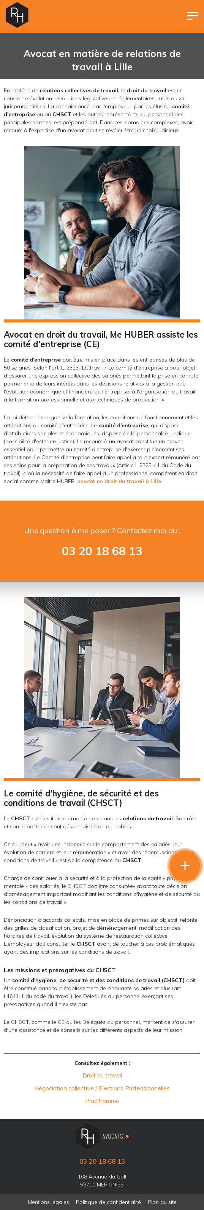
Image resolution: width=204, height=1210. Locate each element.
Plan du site (162, 1202)
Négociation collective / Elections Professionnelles (102, 1088)
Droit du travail (102, 1075)
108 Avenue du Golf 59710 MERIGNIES (102, 1180)
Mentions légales (48, 1202)
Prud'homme (102, 1100)
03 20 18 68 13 (102, 551)
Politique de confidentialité (108, 1202)
